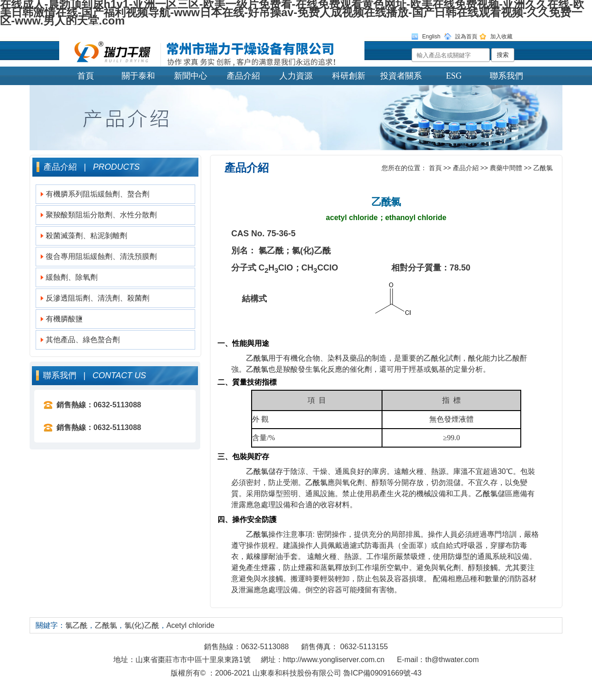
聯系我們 (506, 75)
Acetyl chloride (190, 625)
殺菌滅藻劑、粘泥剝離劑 (86, 236)
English (431, 36)
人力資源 (296, 75)
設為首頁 (466, 36)
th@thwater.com (452, 660)
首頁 (85, 75)
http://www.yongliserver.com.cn (334, 660)
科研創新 (348, 75)
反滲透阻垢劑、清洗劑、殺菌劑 (97, 298)
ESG (454, 75)
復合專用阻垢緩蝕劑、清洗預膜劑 (101, 256)
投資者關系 (401, 75)
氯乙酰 (76, 625)
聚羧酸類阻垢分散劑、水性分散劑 (101, 215)
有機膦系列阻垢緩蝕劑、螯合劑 (97, 194)
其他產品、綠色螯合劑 (83, 340)
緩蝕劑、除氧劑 (72, 277)
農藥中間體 (506, 168)
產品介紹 (243, 75)
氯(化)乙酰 (141, 625)
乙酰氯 (543, 168)
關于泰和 (138, 75)
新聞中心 (190, 75)
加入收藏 (501, 36)
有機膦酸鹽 (64, 319)
